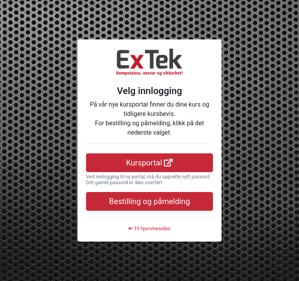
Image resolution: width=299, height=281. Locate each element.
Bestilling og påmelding (149, 201)
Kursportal (149, 162)
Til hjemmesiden (149, 228)
